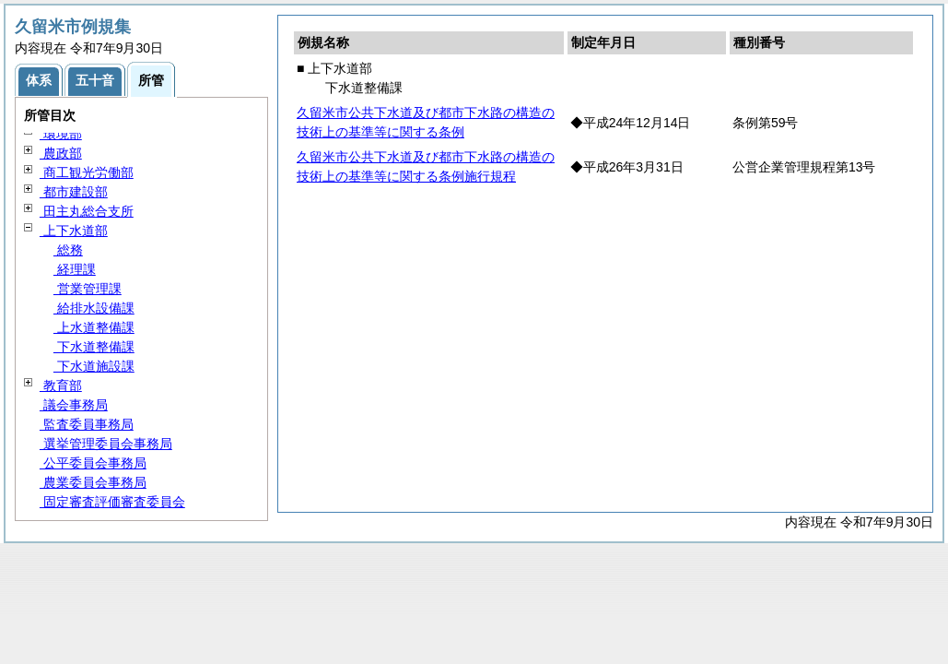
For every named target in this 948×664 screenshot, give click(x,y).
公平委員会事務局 (93, 463)
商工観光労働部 (87, 172)
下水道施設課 (94, 366)
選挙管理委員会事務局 (106, 443)
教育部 (61, 385)
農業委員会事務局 (93, 482)
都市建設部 (74, 191)
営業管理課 (87, 288)
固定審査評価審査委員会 (112, 501)
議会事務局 (74, 404)
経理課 (74, 269)
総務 (68, 250)
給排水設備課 (94, 308)
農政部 (61, 153)
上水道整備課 (94, 327)
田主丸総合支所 (87, 211)
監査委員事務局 (87, 424)
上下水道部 (74, 230)
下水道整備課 (94, 346)
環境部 (61, 133)
